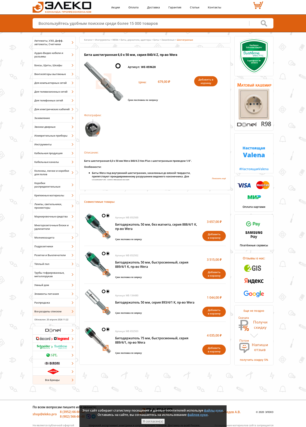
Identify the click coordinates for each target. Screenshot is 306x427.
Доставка (153, 7)
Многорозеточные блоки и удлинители (51, 226)
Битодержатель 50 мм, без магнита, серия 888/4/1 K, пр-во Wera (156, 226)
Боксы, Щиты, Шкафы (48, 65)
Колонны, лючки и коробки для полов (51, 172)
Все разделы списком (47, 311)
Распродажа (42, 302)
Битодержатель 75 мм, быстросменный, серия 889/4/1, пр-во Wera (151, 340)
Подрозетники (43, 246)
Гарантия (174, 7)
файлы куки (213, 410)
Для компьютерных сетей (50, 83)
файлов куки (197, 415)
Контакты (214, 7)
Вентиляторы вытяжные (50, 74)
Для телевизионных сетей (51, 91)
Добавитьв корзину (214, 235)
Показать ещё (219, 178)
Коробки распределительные (47, 184)
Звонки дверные (44, 127)
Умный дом (41, 285)
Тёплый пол (41, 264)
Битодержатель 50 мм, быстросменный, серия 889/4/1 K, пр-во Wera (151, 264)
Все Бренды (52, 380)
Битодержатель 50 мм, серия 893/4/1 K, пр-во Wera (154, 302)
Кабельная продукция (48, 153)
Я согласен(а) (153, 421)
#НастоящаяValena (254, 152)
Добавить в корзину (205, 81)
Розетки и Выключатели (50, 255)
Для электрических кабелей (52, 109)
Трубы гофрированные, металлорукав (49, 274)
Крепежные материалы (49, 195)
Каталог (88, 39)
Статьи (194, 7)
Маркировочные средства (51, 216)
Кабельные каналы (46, 162)
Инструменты (43, 144)
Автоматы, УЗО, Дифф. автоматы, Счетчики (48, 42)
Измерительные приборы (51, 135)
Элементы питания (46, 294)
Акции (115, 7)
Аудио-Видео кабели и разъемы (48, 54)
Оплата (133, 7)
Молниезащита (44, 237)
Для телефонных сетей (48, 100)
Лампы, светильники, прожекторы (48, 205)
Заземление (42, 118)
